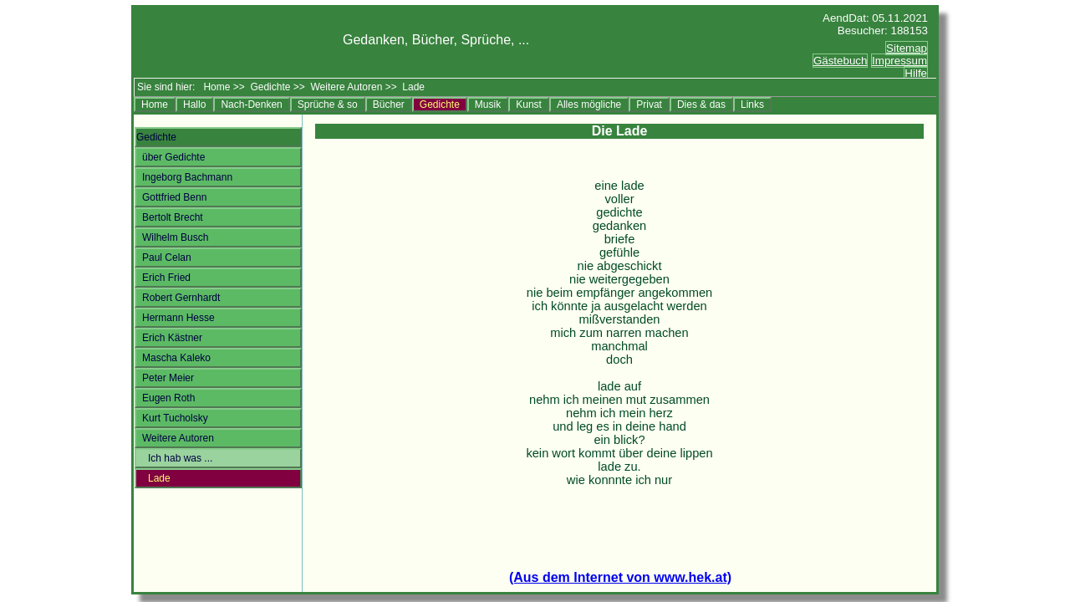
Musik (488, 102)
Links (752, 102)
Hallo (194, 102)
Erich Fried (166, 275)
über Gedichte (173, 155)
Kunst (529, 102)
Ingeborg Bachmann (187, 175)
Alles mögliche (589, 102)
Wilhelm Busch (175, 235)
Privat (649, 102)
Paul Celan (166, 255)
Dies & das (701, 102)
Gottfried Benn (174, 195)
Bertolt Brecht (172, 215)
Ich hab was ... (180, 456)
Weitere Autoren (346, 84)
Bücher (389, 102)
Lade (159, 476)
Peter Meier (168, 375)
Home (216, 84)
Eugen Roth (168, 395)
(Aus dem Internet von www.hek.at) (620, 577)
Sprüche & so (328, 102)
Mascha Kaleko (176, 355)
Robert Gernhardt (181, 295)
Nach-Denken (251, 102)
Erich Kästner (172, 335)
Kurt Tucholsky (175, 415)
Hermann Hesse (178, 315)
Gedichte (270, 84)
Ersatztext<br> (861, 70)
